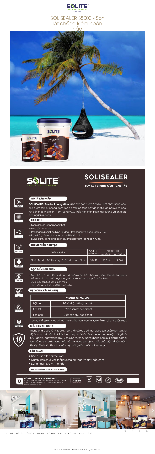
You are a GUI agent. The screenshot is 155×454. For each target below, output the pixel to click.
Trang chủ (9, 433)
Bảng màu (40, 433)
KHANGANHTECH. (78, 449)
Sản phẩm (30, 433)
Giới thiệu (19, 433)
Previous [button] (1, 410)
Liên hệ (89, 433)
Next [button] (152, 410)
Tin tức (60, 433)
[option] (19, 409)
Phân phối (51, 433)
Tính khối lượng (70, 433)
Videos (81, 433)
